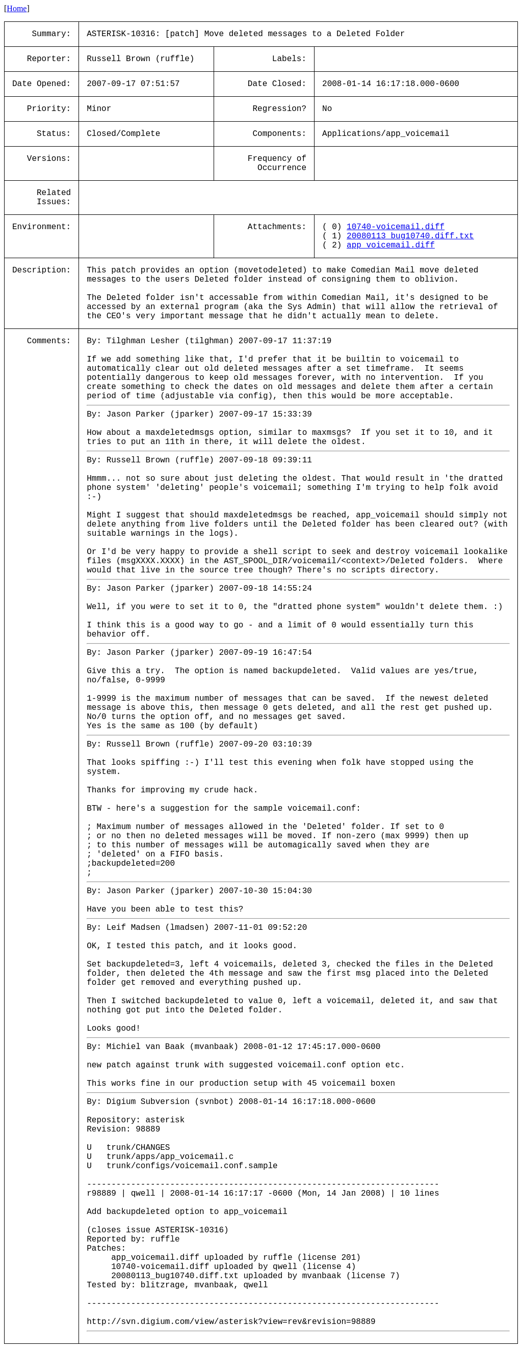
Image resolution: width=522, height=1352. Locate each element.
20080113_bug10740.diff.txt (410, 236)
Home (17, 8)
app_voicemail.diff (391, 245)
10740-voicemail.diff (396, 227)
